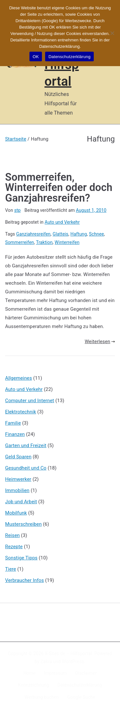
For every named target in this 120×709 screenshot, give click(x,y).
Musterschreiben (23, 524)
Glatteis (60, 234)
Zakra (46, 661)
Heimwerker (18, 479)
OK (36, 56)
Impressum (55, 673)
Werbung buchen (42, 697)
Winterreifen (67, 242)
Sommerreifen (19, 242)
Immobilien (17, 490)
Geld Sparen (18, 457)
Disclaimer (86, 673)
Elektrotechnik (20, 412)
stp (17, 210)
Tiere (10, 569)
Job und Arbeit (21, 502)
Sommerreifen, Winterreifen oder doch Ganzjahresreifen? (58, 187)
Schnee (96, 234)
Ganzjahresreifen (33, 234)
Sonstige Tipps (21, 558)
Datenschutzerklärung (79, 684)
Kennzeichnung (33, 684)
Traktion (44, 242)
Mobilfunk (16, 513)
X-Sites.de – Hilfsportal (68, 653)
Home (29, 673)
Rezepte (14, 546)
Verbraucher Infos (24, 580)
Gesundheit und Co (25, 468)
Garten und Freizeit (25, 445)
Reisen (12, 535)
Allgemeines (18, 378)
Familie (13, 423)
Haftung (78, 234)
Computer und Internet (29, 400)
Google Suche (81, 697)
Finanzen (15, 434)
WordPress (73, 661)
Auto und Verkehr (62, 222)
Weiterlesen (100, 341)
